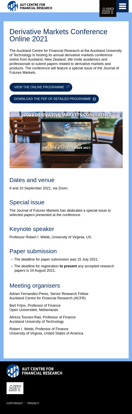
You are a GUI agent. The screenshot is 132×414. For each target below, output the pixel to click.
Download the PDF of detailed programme (52, 99)
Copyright (15, 403)
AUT (107, 8)
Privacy (33, 403)
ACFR (39, 6)
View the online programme (39, 87)
